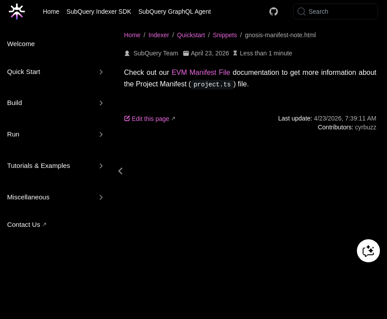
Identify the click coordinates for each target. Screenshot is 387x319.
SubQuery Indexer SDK (98, 11)
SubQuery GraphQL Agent (174, 11)
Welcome (21, 43)
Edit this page (146, 118)
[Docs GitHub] (274, 11)
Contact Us (23, 224)
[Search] (335, 11)
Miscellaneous (28, 197)
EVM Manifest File (201, 72)
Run (13, 134)
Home (51, 11)
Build (14, 102)
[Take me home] (20, 11)
